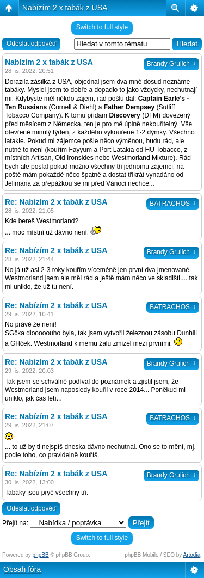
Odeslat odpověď (31, 43)
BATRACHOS (173, 203)
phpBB (41, 555)
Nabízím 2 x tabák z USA (64, 7)
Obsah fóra (22, 569)
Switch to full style (102, 27)
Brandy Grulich (171, 63)
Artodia (192, 555)
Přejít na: (15, 523)
